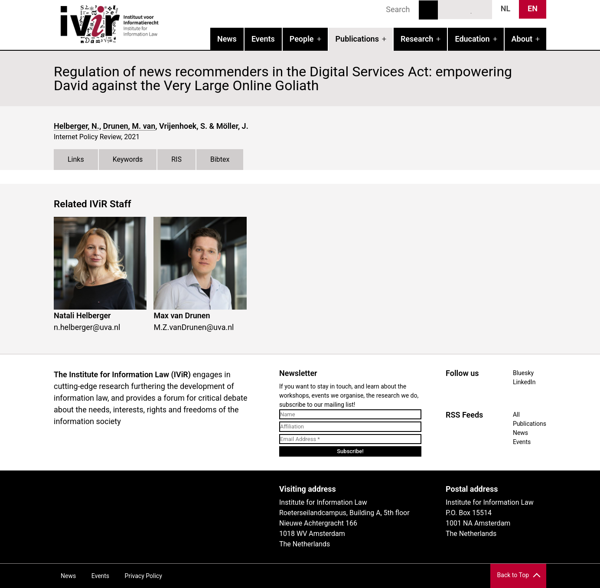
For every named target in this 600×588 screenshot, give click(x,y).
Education (472, 38)
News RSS (481, 9)
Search (428, 10)
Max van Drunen (181, 315)
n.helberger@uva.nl (87, 327)
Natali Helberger (82, 315)
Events (263, 38)
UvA (154, 492)
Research (417, 38)
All (516, 414)
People (302, 38)
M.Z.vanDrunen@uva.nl (193, 327)
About (522, 38)
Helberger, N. (76, 126)
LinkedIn (465, 9)
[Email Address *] (350, 439)
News (227, 38)
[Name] (350, 414)
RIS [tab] (176, 159)
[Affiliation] (350, 426)
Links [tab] (76, 159)
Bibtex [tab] (220, 159)
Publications (357, 38)
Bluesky (449, 9)
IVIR (165, 24)
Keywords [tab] (128, 159)
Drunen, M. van (129, 126)
